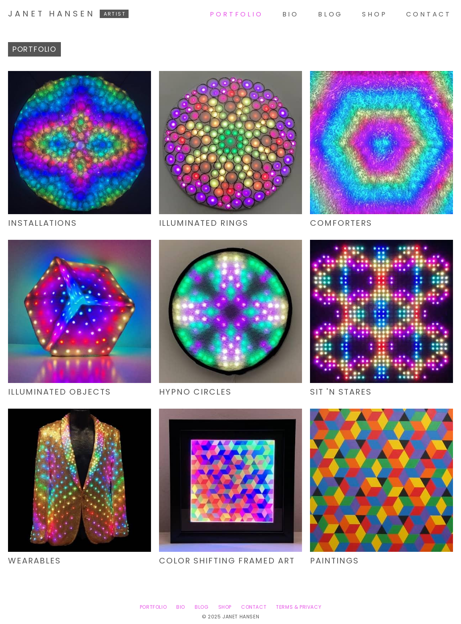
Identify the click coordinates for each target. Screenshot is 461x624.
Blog (330, 14)
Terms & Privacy (298, 607)
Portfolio (236, 14)
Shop (374, 14)
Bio (290, 14)
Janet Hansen (68, 13)
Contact (428, 14)
